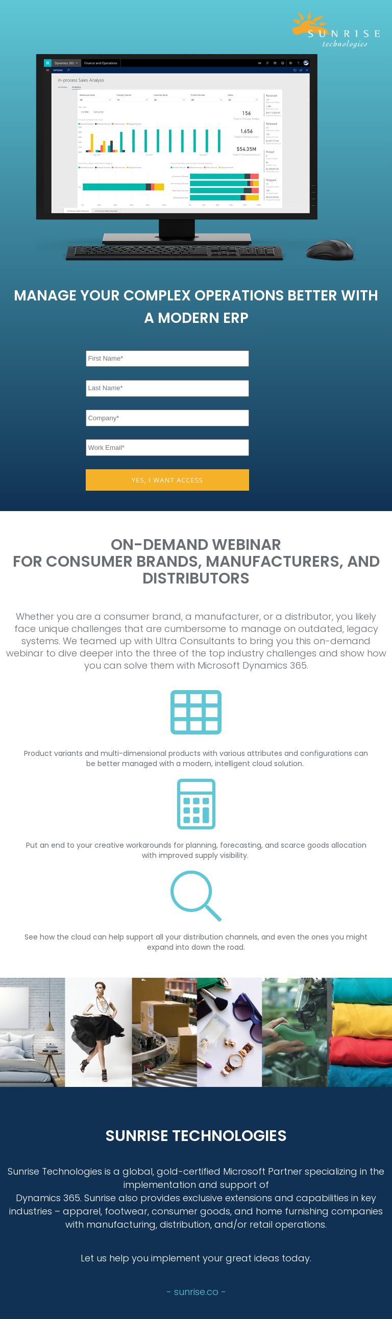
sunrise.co (197, 1291)
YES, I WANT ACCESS (167, 480)
